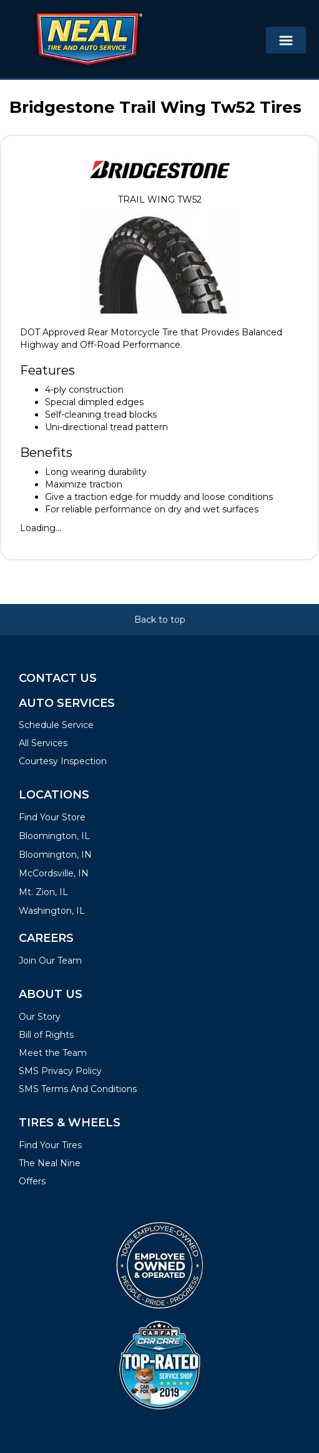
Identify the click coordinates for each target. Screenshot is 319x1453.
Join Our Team (50, 960)
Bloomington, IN (55, 854)
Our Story (40, 1016)
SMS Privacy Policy (60, 1071)
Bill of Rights (46, 1034)
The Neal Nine (50, 1163)
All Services (43, 743)
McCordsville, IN (54, 873)
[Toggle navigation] (286, 40)
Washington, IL (52, 910)
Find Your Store (52, 817)
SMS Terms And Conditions (78, 1089)
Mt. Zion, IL (43, 892)
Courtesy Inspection (63, 761)
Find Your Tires (50, 1145)
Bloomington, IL (54, 836)
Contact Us (58, 678)
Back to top (159, 619)
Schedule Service (56, 725)
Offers (32, 1181)
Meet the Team (53, 1052)
